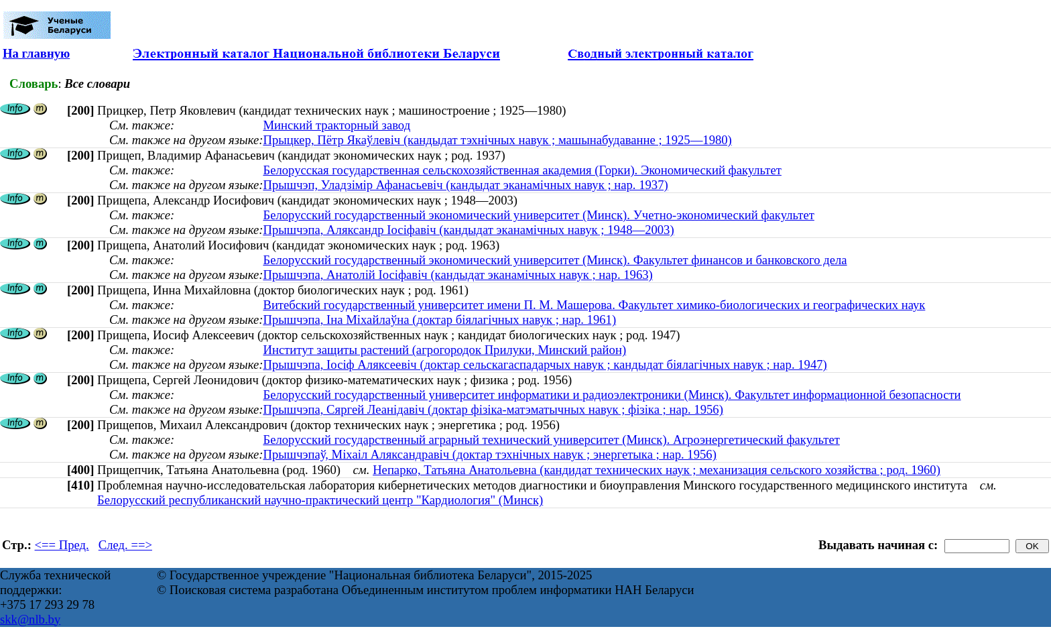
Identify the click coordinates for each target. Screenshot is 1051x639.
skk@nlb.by (30, 619)
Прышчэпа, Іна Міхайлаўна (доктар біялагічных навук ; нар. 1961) (439, 319)
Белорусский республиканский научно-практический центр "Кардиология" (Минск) (320, 500)
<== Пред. (62, 545)
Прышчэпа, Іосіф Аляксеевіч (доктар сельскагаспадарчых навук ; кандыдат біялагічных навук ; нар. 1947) (544, 364)
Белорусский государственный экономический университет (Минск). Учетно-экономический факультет (538, 215)
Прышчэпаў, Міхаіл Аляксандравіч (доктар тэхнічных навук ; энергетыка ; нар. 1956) (489, 454)
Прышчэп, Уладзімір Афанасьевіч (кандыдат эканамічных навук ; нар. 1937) (465, 185)
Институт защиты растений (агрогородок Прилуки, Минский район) (444, 350)
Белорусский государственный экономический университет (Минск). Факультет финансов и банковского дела (555, 260)
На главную (36, 53)
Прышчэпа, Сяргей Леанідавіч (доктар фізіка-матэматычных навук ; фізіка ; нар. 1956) (493, 409)
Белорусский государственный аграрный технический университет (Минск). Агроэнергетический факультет (551, 439)
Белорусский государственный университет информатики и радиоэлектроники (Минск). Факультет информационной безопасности (612, 395)
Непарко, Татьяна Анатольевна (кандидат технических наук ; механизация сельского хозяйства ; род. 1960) (656, 470)
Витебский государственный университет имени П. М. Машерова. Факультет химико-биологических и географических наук (594, 305)
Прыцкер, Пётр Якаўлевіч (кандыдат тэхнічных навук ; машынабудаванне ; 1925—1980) (497, 140)
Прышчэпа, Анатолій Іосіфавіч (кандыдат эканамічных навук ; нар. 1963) (457, 275)
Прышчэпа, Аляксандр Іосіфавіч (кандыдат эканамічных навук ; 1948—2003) (468, 230)
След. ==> (125, 545)
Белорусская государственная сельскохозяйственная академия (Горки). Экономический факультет (522, 170)
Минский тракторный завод (336, 125)
